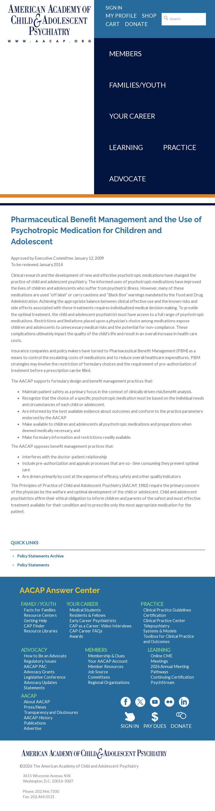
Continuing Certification (172, 677)
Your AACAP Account (108, 661)
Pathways (159, 671)
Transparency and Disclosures (51, 712)
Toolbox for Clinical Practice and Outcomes (168, 639)
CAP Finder (34, 626)
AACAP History (38, 717)
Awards (76, 636)
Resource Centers (40, 615)
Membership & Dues (106, 655)
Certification (154, 615)
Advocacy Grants (39, 671)
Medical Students (85, 610)
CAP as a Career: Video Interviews (100, 626)
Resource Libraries (41, 631)
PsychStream (162, 682)
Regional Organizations (109, 682)
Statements (34, 687)
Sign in (114, 8)
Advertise (32, 728)
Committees (99, 677)
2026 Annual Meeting (170, 666)
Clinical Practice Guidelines (167, 610)
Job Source (98, 671)
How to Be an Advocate (45, 655)
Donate (181, 726)
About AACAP (37, 701)
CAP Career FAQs (85, 631)
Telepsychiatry (156, 626)
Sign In (130, 726)
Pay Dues (154, 726)
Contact (146, 766)
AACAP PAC (35, 666)
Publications (35, 723)
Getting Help (35, 620)
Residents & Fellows (87, 615)
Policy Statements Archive (40, 556)
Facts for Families (40, 610)
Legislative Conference (45, 677)
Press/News (35, 707)
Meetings (159, 661)
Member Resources (105, 666)
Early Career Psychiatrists (92, 620)
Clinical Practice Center (164, 620)
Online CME (161, 655)
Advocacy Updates (40, 682)
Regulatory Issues (40, 661)
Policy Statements (33, 564)
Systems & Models (160, 631)
